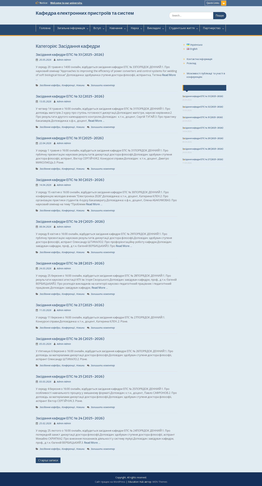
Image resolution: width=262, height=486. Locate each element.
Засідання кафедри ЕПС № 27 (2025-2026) (70, 305)
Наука (135, 28)
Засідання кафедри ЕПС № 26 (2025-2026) (70, 339)
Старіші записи (48, 460)
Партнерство (212, 28)
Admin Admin (64, 59)
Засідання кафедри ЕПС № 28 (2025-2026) (70, 263)
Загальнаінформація (71, 28)
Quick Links (213, 3)
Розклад (191, 63)
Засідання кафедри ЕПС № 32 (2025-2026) (70, 96)
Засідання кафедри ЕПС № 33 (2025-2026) (70, 54)
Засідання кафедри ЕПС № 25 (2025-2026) (70, 376)
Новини (80, 85)
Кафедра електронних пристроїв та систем (85, 13)
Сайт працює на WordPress (110, 481)
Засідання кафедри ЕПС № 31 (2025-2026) (70, 138)
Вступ (97, 28)
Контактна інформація (199, 59)
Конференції (68, 85)
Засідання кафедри (50, 85)
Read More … (96, 121)
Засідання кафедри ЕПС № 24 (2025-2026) (70, 418)
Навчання (115, 28)
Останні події (194, 87)
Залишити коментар (103, 85)
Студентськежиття (181, 28)
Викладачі (154, 28)
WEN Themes (159, 481)
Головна (44, 28)
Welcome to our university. (66, 3)
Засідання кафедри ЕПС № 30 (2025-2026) (70, 180)
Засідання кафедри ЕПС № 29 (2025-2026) (70, 221)
